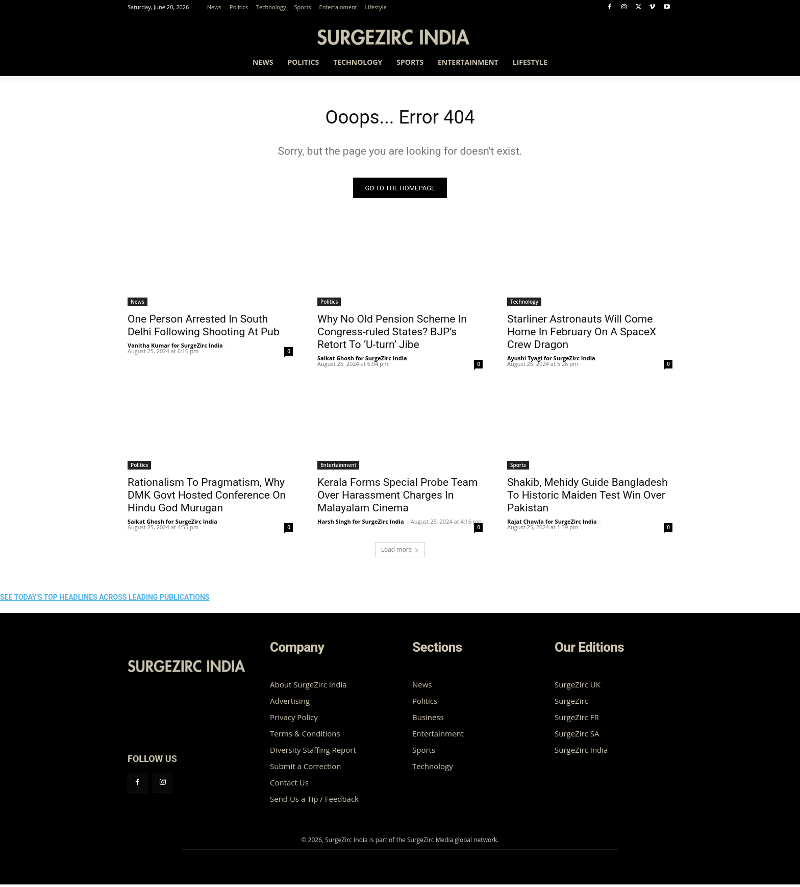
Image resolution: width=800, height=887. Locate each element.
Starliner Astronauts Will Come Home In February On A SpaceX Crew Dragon (581, 334)
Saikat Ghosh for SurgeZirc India (362, 360)
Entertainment (338, 467)
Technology (524, 304)
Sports (518, 467)
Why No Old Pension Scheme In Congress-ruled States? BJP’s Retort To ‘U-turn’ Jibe (392, 334)
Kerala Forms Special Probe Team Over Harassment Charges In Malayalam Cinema (397, 497)
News (137, 304)
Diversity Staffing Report (313, 752)
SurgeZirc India (581, 752)
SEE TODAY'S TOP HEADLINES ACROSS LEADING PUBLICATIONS (104, 600)
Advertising (290, 703)
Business (428, 719)
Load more (400, 552)
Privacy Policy (294, 719)
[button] (660, 64)
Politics (329, 304)
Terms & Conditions (305, 736)
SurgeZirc (571, 703)
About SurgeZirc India (308, 687)
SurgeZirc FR (577, 719)
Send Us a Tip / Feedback (314, 801)
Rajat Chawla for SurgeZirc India (552, 524)
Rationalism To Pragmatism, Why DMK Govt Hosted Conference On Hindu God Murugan (207, 497)
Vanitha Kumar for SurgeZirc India (175, 348)
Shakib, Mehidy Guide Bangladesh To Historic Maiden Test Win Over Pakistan (587, 497)
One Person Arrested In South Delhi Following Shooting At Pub (204, 327)
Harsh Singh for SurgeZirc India (360, 524)
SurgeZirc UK (578, 687)
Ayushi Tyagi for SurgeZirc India (551, 360)
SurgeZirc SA (577, 736)
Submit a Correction (305, 768)
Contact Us (289, 785)
